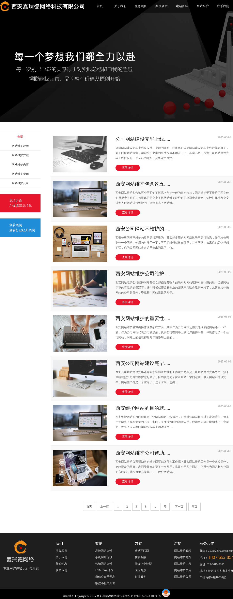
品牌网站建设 (103, 550)
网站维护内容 (20, 164)
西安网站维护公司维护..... (142, 273)
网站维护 (203, 6)
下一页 (179, 506)
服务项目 (141, 6)
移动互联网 (142, 550)
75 (165, 506)
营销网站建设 (103, 563)
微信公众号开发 (105, 576)
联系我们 (223, 6)
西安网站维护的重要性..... (142, 318)
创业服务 (140, 576)
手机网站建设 (103, 557)
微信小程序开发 (105, 583)
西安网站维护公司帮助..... (142, 453)
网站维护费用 (20, 173)
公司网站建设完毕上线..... (142, 139)
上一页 (104, 506)
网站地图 (69, 596)
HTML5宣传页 (104, 570)
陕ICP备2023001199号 (147, 596)
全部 (20, 136)
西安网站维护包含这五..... (142, 184)
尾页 (194, 506)
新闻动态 (61, 563)
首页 (100, 6)
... (155, 506)
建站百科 (182, 6)
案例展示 (161, 6)
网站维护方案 (20, 155)
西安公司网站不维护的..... (142, 228)
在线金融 (140, 557)
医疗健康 (140, 570)
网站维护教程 (20, 145)
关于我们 (120, 6)
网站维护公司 (20, 183)
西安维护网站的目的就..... (142, 408)
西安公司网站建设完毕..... (142, 363)
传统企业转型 (143, 563)
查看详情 (127, 167)
